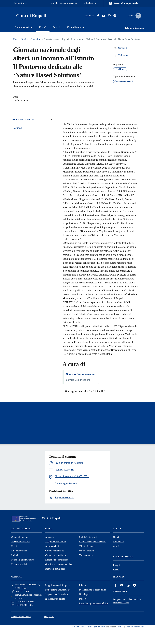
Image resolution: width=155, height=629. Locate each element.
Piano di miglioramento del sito (93, 603)
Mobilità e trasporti (88, 537)
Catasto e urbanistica (54, 550)
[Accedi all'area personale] (123, 3)
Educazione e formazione (56, 560)
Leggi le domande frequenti (57, 585)
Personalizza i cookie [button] (21, 616)
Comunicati (34, 39)
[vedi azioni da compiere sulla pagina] (121, 55)
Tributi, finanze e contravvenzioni (87, 548)
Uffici (14, 546)
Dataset (82, 599)
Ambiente (49, 537)
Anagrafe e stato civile (55, 541)
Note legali (84, 594)
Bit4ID (119, 627)
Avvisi (116, 546)
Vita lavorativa (86, 555)
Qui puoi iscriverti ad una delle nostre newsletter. (127, 601)
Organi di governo (19, 537)
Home (16, 39)
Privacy (82, 585)
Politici (14, 555)
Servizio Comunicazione (80, 374)
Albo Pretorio (90, 3)
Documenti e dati (19, 564)
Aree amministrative (20, 541)
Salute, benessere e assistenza (92, 541)
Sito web (75, 627)
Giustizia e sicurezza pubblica (58, 564)
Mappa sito (49, 616)
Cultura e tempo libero (55, 555)
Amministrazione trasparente (64, 3)
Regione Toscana (20, 3)
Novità (23, 39)
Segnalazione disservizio (56, 594)
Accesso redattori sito (135, 627)
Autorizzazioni (52, 546)
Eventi (116, 569)
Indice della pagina (32, 120)
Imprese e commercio (55, 569)
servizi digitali (86, 627)
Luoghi (116, 565)
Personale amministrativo (22, 560)
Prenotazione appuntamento (57, 590)
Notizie (116, 537)
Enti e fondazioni (19, 550)
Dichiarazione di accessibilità (92, 590)
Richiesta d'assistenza (55, 599)
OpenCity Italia (99, 627)
